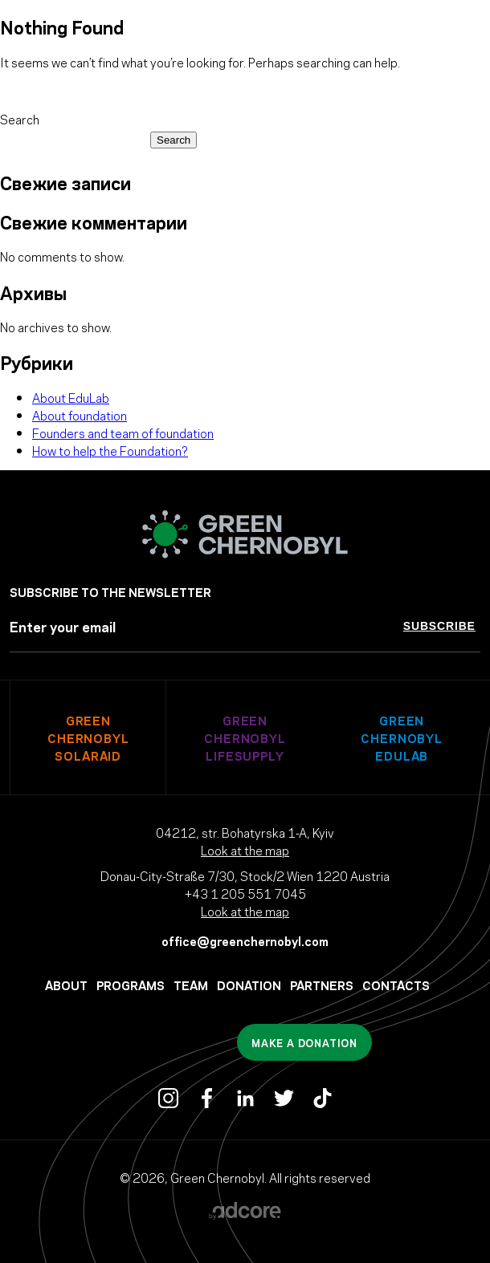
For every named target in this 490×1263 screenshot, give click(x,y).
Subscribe (439, 625)
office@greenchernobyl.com (245, 940)
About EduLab (70, 397)
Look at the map (245, 850)
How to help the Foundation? (110, 450)
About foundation (79, 415)
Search (19, 119)
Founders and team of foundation (123, 432)
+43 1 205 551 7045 (245, 893)
